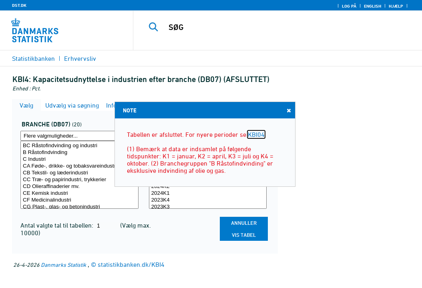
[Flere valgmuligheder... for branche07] (79, 136)
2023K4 (208, 200)
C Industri (79, 159)
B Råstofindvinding (79, 152)
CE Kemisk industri (79, 193)
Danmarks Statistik (63, 264)
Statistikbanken (33, 58)
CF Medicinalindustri (79, 200)
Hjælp (396, 6)
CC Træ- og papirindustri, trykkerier (79, 179)
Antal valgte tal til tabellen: (57, 225)
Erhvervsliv (80, 58)
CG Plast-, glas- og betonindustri (79, 207)
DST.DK (19, 5)
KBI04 (256, 134)
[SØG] (279, 27)
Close (288, 110)
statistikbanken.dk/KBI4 (131, 264)
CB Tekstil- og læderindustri (79, 173)
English (372, 6)
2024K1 (208, 193)
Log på (349, 6)
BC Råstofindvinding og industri (79, 145)
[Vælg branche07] (79, 175)
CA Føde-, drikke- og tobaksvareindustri (79, 166)
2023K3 (208, 207)
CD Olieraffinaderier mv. (79, 186)
